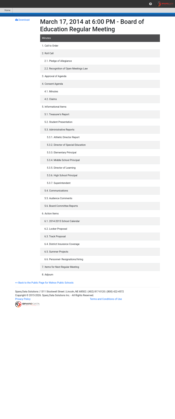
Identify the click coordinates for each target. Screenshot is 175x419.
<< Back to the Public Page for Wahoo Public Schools (44, 282)
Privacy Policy (23, 299)
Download (22, 19)
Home (6, 10)
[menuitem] (150, 4)
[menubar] (87, 4)
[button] (150, 3)
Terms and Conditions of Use (106, 299)
